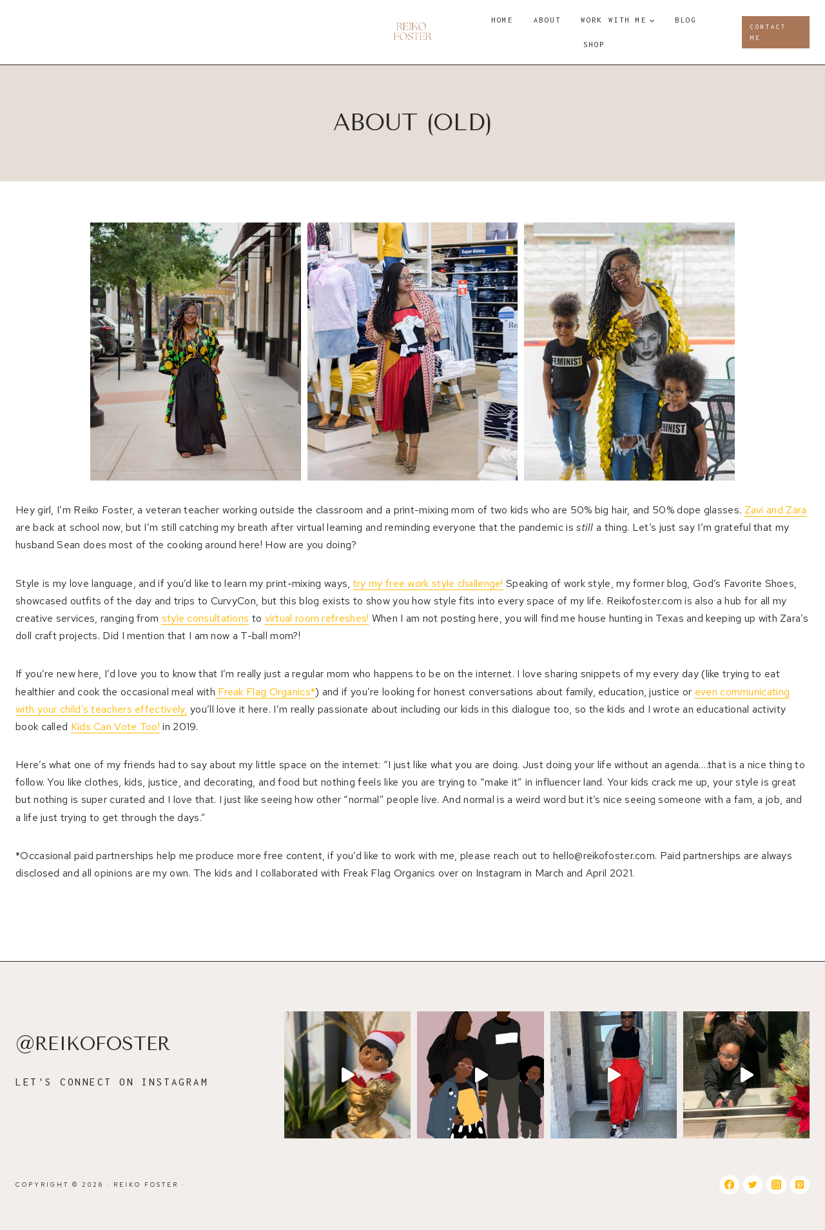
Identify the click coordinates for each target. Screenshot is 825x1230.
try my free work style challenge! (428, 583)
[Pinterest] (800, 1185)
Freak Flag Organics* (265, 692)
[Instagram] (776, 1185)
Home (502, 19)
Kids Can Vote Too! (115, 726)
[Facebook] (729, 1185)
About (547, 19)
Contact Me (768, 32)
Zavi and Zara (775, 510)
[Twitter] (752, 1185)
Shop (594, 44)
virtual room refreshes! (317, 618)
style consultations (205, 618)
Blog (686, 19)
